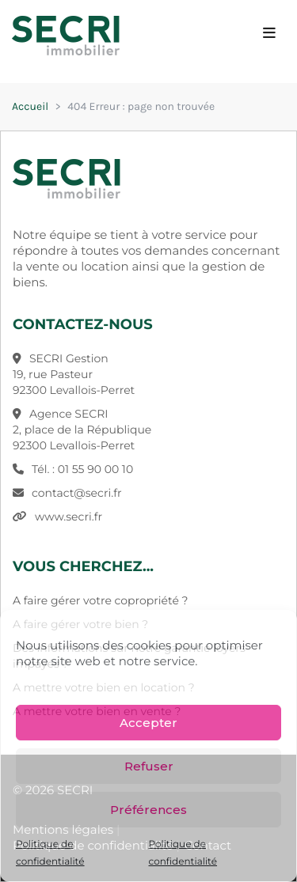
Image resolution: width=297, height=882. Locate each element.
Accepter (148, 722)
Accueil (30, 106)
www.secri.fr (68, 516)
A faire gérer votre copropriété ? (100, 600)
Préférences (148, 809)
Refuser (148, 766)
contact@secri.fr (77, 493)
